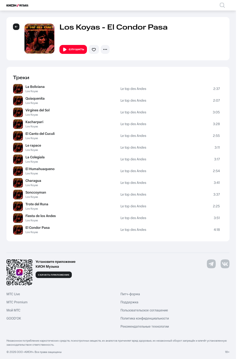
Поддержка (129, 302)
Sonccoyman (35, 192)
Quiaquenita (35, 98)
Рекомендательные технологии (145, 326)
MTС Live (13, 294)
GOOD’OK (13, 318)
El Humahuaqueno (40, 169)
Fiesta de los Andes (40, 216)
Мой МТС (13, 310)
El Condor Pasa (37, 227)
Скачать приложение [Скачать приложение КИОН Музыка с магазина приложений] (53, 275)
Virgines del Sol (37, 110)
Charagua (33, 180)
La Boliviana (35, 86)
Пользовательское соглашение (144, 310)
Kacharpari (34, 122)
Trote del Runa (36, 204)
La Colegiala (35, 157)
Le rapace (33, 145)
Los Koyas (31, 91)
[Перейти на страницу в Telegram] (211, 263)
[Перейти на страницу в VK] (225, 263)
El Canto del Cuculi (40, 133)
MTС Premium (16, 302)
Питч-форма (130, 294)
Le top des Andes (133, 88)
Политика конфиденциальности (145, 318)
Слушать (73, 49)
